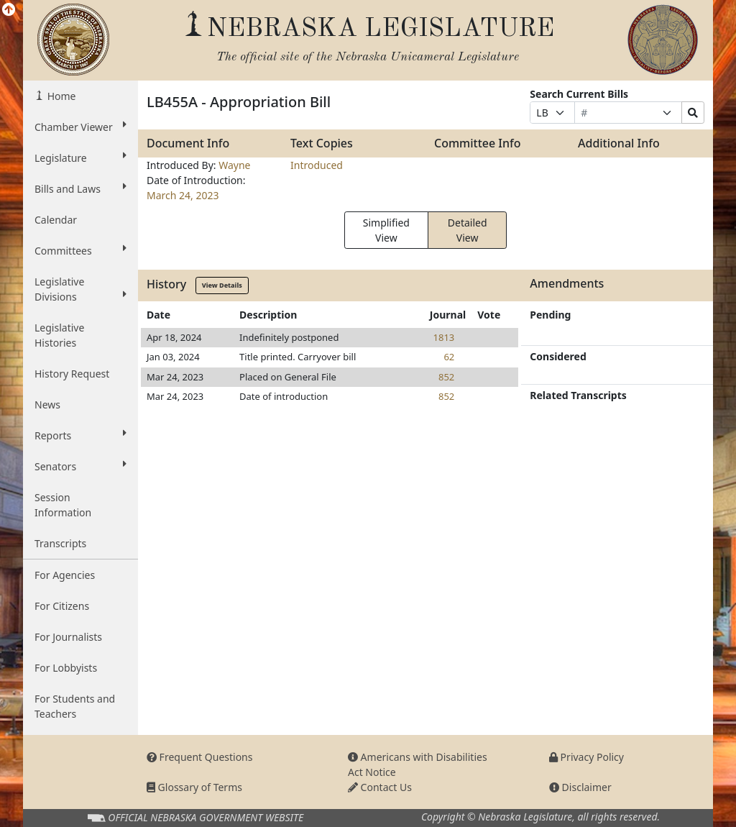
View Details (222, 285)
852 (446, 376)
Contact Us (380, 787)
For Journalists (68, 637)
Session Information (62, 504)
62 (448, 356)
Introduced (316, 165)
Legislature (80, 157)
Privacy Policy (586, 757)
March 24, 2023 (183, 195)
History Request (71, 373)
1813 (444, 337)
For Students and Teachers (74, 706)
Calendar (55, 220)
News (47, 404)
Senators (80, 466)
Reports (80, 435)
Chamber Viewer (80, 126)
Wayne (234, 165)
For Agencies (64, 575)
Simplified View (386, 230)
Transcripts (60, 543)
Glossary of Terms (194, 787)
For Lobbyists (65, 668)
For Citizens (61, 606)
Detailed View (467, 230)
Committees (80, 250)
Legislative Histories (59, 335)
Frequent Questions (200, 757)
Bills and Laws (80, 188)
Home (60, 96)
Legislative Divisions (80, 289)
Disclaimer (580, 787)
